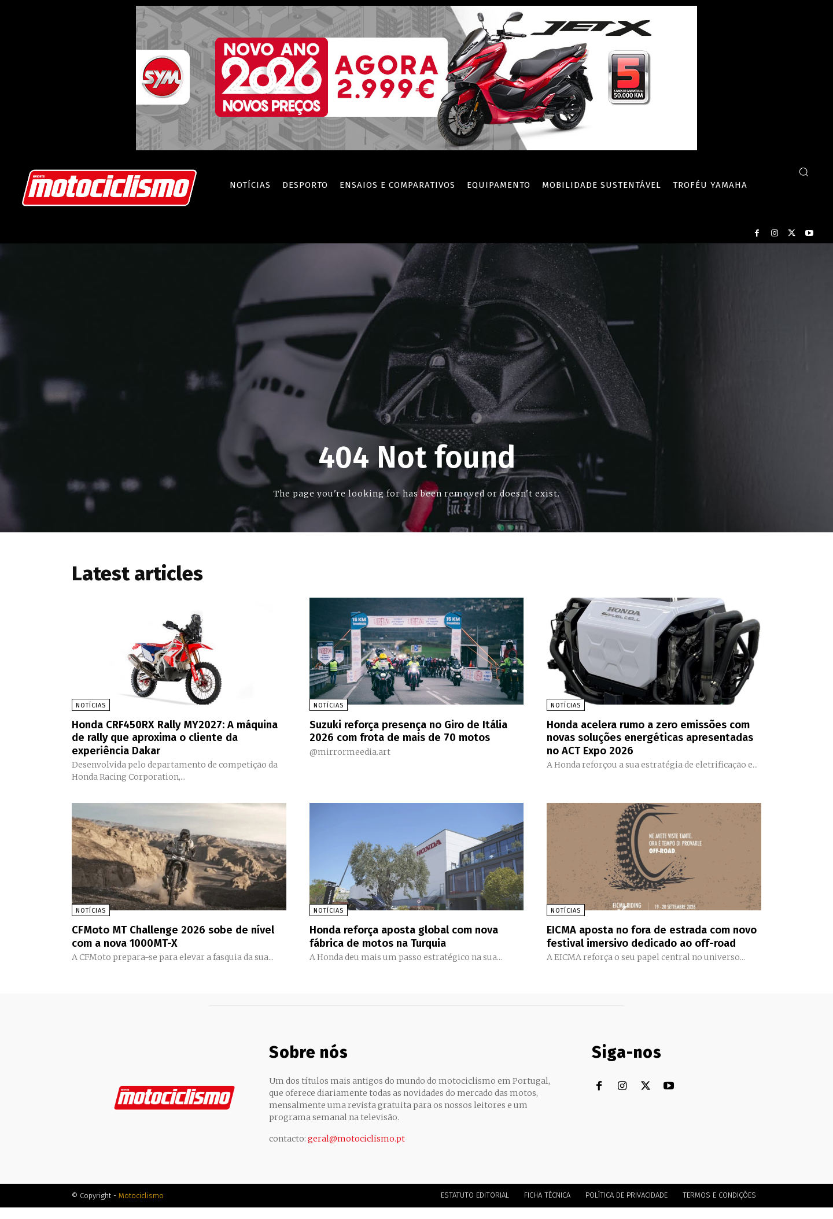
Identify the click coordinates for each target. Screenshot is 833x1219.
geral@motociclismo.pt (356, 1150)
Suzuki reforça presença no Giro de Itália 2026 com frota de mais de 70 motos (402, 737)
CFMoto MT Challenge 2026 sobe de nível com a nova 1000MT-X (166, 935)
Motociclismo (141, 1207)
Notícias (91, 705)
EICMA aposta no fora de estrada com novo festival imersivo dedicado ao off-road (651, 941)
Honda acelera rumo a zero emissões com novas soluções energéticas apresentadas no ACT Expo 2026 (645, 737)
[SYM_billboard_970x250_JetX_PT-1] (416, 147)
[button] (803, 171)
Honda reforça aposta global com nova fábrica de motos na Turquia (412, 935)
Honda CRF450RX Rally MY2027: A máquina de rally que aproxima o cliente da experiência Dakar (178, 737)
